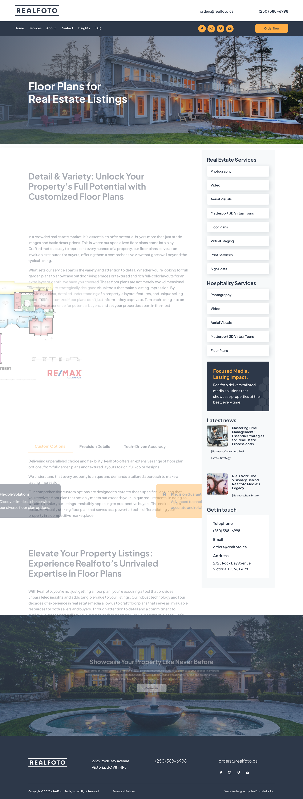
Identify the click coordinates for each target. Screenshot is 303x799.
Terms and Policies (124, 791)
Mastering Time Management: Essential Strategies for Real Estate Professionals (248, 436)
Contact (66, 28)
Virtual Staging (222, 241)
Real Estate (252, 495)
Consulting (230, 451)
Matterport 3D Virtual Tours (232, 213)
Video (215, 185)
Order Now (271, 28)
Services (35, 28)
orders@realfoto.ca (217, 11)
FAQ (98, 28)
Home (19, 28)
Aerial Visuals (221, 199)
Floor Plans (219, 227)
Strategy (225, 458)
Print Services (222, 255)
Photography (221, 171)
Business (217, 451)
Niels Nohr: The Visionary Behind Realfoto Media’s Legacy (246, 482)
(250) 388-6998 (273, 11)
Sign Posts (219, 269)
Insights (84, 28)
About (51, 28)
